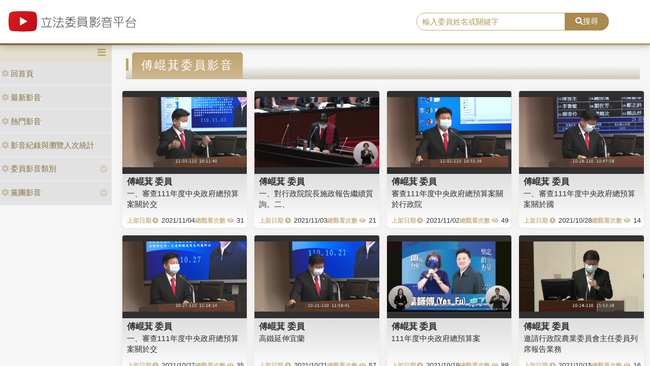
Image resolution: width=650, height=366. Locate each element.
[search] (490, 22)
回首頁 (18, 73)
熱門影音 (21, 121)
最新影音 (21, 97)
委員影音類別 (29, 168)
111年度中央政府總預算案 (436, 338)
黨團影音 (21, 192)
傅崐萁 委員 (150, 181)
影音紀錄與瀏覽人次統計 (48, 145)
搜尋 (586, 21)
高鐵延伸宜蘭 (282, 338)
